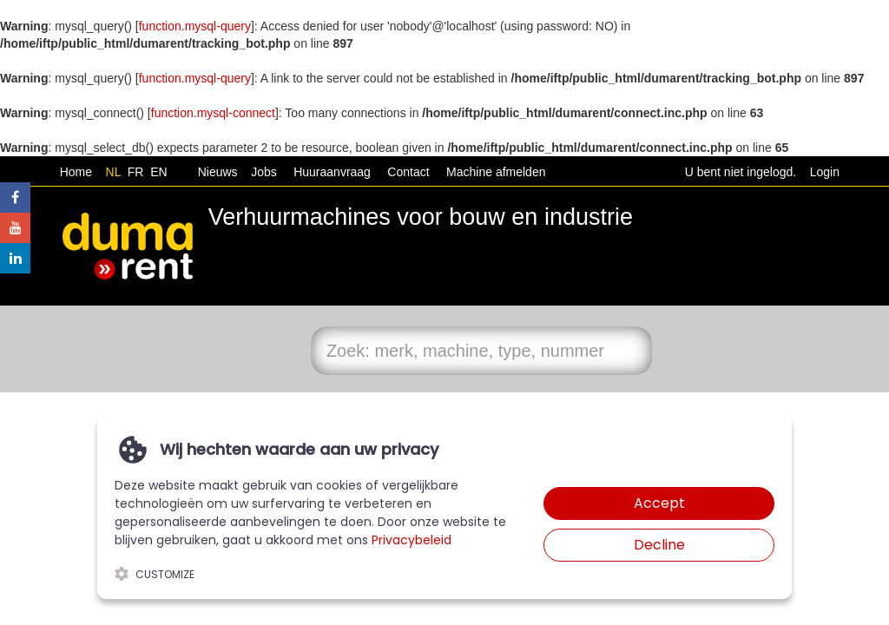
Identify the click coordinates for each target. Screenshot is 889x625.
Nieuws (217, 172)
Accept (659, 503)
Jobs (260, 172)
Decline (659, 545)
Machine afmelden (494, 172)
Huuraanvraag (332, 172)
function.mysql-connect (213, 113)
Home (76, 172)
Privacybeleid (411, 540)
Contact (408, 172)
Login (825, 172)
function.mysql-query (195, 26)
